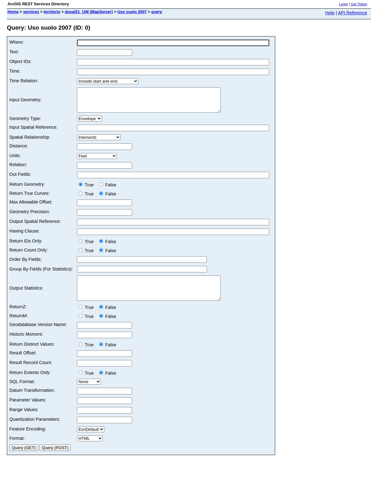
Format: (17, 447)
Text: (14, 51)
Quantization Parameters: (34, 428)
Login (343, 4)
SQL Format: (22, 390)
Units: (15, 160)
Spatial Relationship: (29, 141)
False (107, 189)
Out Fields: (20, 178)
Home (13, 11)
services (31, 11)
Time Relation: (23, 80)
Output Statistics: (26, 295)
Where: (16, 42)
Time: (14, 71)
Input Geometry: (25, 102)
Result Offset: (22, 362)
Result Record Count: (30, 371)
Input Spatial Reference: (33, 131)
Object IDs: (20, 61)
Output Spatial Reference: (35, 225)
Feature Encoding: (27, 438)
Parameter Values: (27, 409)
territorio (52, 11)
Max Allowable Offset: (30, 206)
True (87, 189)
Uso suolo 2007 (132, 11)
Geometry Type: (25, 123)
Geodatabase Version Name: (38, 333)
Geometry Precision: (29, 216)
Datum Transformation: (32, 399)
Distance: (18, 150)
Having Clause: (24, 235)
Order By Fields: (25, 264)
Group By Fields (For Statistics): (41, 273)
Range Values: (23, 418)
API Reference (352, 12)
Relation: (18, 169)
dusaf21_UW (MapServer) (89, 11)
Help (330, 12)
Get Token (359, 4)
